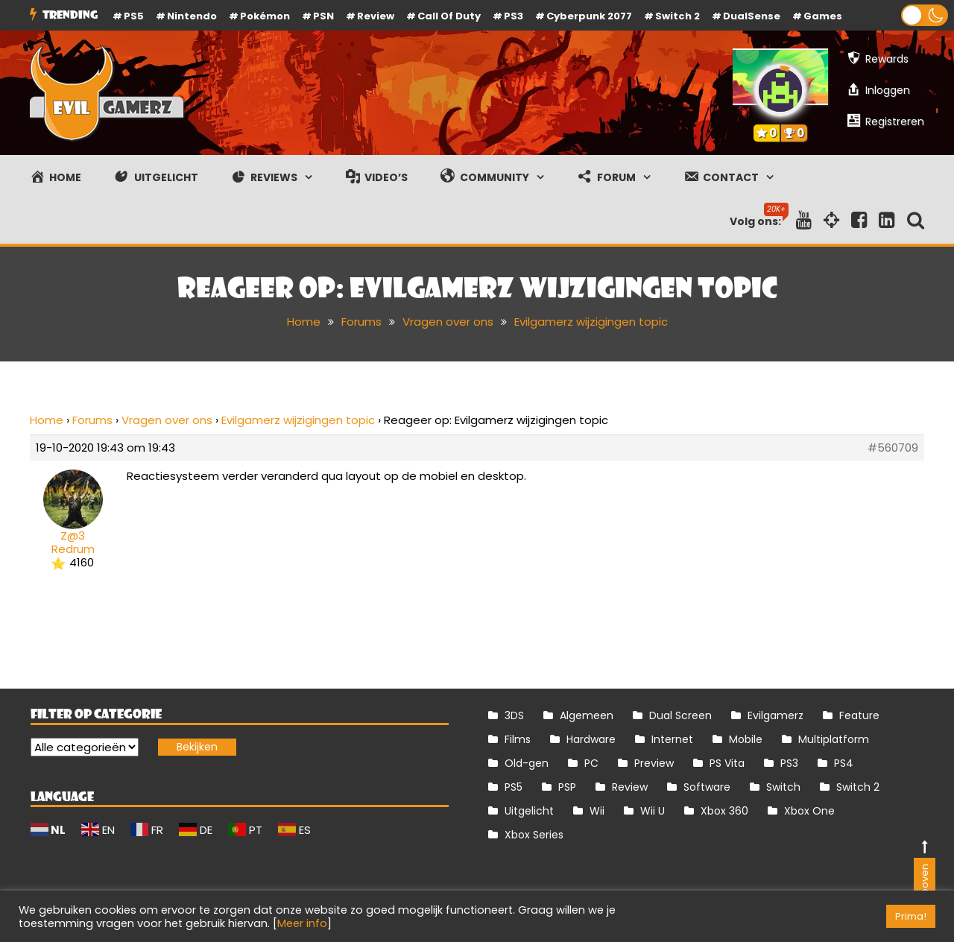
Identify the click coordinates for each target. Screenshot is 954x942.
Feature (859, 715)
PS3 (513, 16)
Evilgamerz (775, 715)
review (375, 16)
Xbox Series (534, 834)
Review (630, 787)
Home (46, 420)
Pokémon (265, 16)
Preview (654, 763)
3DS (514, 715)
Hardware (591, 739)
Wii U (652, 810)
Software (706, 787)
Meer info (302, 923)
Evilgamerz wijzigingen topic (298, 420)
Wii (597, 810)
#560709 (893, 448)
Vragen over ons (166, 420)
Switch (783, 787)
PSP (567, 787)
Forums (92, 420)
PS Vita (727, 763)
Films (518, 739)
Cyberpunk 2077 (589, 16)
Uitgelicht (529, 810)
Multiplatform (833, 739)
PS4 (843, 763)
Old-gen (527, 763)
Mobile (745, 739)
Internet (672, 739)
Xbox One (809, 810)
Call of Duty (449, 16)
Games (822, 16)
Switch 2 (677, 16)
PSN (323, 16)
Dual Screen (680, 715)
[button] (924, 15)
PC (591, 763)
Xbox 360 (724, 810)
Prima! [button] (910, 916)
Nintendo (192, 16)
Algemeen (586, 715)
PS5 (134, 16)
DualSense (751, 16)
